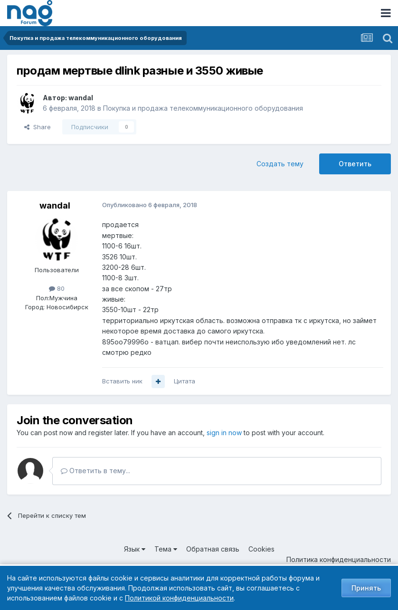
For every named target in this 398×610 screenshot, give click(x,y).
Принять (366, 588)
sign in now (224, 433)
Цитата (184, 381)
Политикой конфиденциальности (179, 598)
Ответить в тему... (95, 471)
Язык (134, 549)
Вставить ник (122, 381)
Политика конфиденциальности (338, 559)
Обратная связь (212, 549)
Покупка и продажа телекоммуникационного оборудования (203, 108)
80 (57, 288)
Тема (165, 549)
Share (37, 127)
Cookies (261, 549)
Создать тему (279, 164)
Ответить (355, 164)
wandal (80, 98)
